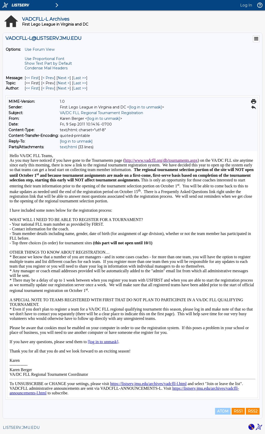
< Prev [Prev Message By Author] (48, 88)
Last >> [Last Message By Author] (79, 88)
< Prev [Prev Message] (48, 78)
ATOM (223, 411)
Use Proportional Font (44, 58)
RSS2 (252, 411)
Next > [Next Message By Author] (64, 88)
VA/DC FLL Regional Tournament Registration (101, 113)
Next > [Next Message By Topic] (64, 83)
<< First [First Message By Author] (32, 88)
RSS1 (238, 411)
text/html (68, 147)
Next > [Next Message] (64, 78)
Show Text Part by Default (48, 63)
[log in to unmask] (145, 107)
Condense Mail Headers (46, 68)
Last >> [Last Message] (79, 78)
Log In (246, 5)
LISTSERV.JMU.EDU (21, 427)
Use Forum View (40, 49)
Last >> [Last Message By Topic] (79, 83)
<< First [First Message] (32, 78)
